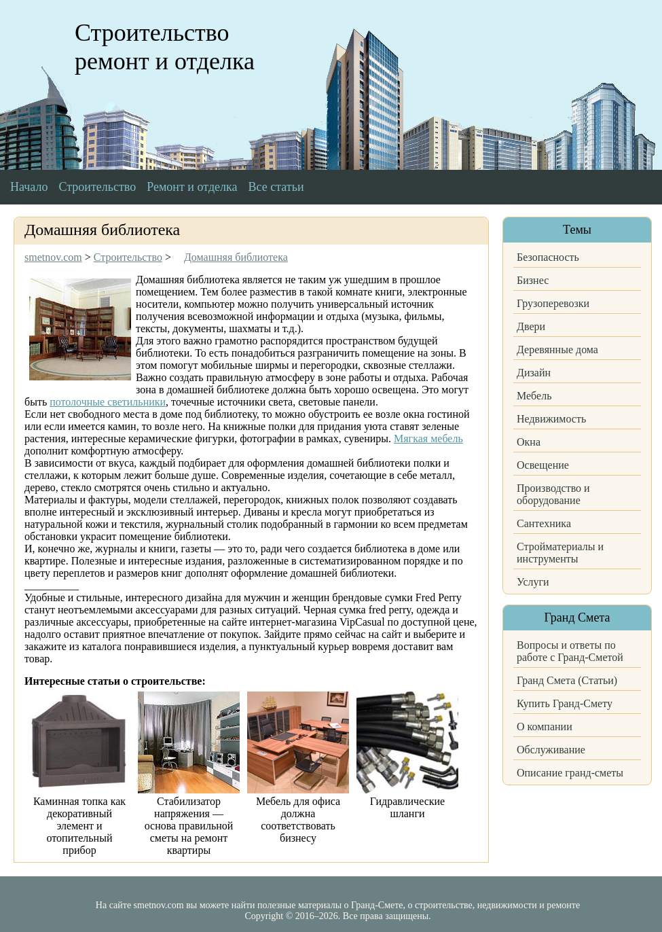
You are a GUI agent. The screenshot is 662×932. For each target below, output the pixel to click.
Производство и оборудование (553, 494)
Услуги (533, 582)
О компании (544, 726)
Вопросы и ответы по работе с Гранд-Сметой (570, 651)
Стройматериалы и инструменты (560, 552)
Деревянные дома (557, 349)
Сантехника (544, 523)
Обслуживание (551, 749)
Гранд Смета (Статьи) (567, 680)
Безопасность (548, 257)
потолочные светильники (108, 402)
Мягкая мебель (428, 438)
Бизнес (533, 280)
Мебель (534, 395)
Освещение (543, 465)
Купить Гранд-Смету (564, 703)
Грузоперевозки (553, 303)
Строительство (97, 187)
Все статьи (276, 187)
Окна (528, 442)
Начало (29, 187)
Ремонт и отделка (192, 187)
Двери (531, 326)
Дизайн (534, 372)
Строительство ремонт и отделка (165, 47)
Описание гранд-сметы (570, 772)
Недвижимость (551, 419)
